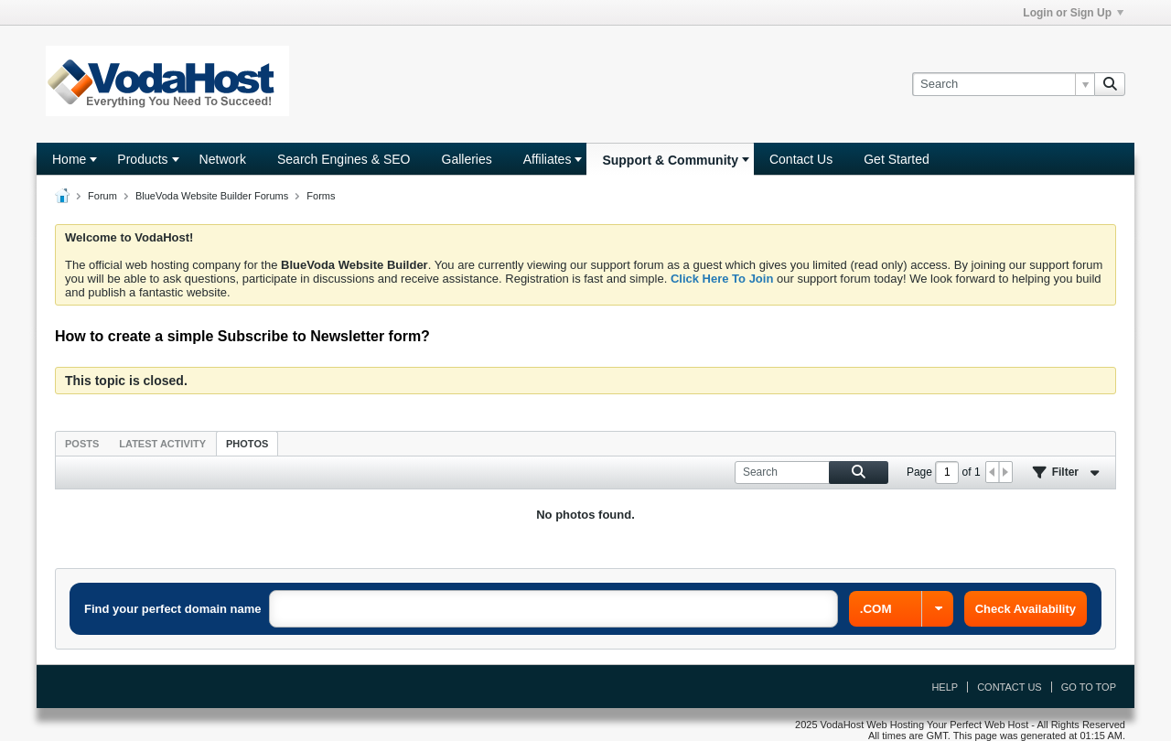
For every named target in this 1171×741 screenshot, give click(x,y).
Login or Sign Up (1073, 12)
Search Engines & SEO (344, 159)
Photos (247, 443)
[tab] (82, 443)
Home (69, 159)
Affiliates (547, 159)
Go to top (1088, 687)
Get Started (896, 159)
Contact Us (801, 159)
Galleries (467, 159)
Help (944, 687)
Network (222, 159)
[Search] (1003, 84)
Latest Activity (162, 443)
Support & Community (670, 160)
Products (142, 159)
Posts (82, 443)
